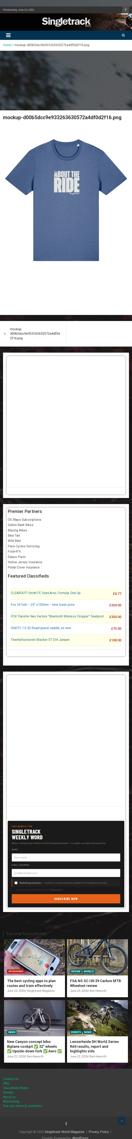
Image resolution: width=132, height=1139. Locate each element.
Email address (21, 865)
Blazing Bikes (17, 530)
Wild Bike (14, 541)
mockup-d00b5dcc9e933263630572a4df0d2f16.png (35, 333)
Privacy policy (56, 889)
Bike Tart (14, 535)
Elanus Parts (17, 557)
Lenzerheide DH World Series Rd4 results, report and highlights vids (94, 1046)
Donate (8, 1092)
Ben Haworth (98, 990)
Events (76, 1032)
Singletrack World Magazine (64, 1132)
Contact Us (10, 1079)
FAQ (6, 1083)
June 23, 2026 (16, 990)
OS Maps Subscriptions (24, 520)
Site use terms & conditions (22, 1106)
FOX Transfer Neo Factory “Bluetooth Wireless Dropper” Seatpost (57, 616)
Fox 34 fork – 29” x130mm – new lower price (43, 605)
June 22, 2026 (16, 1056)
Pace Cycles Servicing (23, 546)
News (11, 1032)
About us (9, 1097)
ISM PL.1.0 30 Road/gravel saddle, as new (41, 628)
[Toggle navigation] (8, 35)
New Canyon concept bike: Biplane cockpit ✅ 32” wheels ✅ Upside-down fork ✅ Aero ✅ (34, 1046)
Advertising (11, 1101)
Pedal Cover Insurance (24, 567)
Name (15, 849)
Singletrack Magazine (41, 990)
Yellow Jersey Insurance (25, 562)
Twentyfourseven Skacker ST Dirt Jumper (40, 640)
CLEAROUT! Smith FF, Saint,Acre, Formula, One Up (46, 593)
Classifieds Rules (15, 1088)
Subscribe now (66, 899)
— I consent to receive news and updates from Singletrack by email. (63, 882)
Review (75, 971)
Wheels (89, 971)
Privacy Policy (99, 1132)
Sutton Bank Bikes (20, 525)
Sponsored (15, 971)
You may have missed (26, 933)
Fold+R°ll (14, 551)
